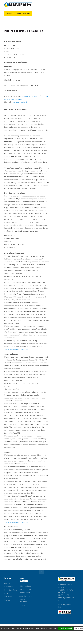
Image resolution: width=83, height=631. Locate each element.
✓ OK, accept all (65, 628)
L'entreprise (8, 587)
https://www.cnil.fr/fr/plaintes (16, 349)
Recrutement (9, 593)
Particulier (23, 605)
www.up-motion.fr (20, 102)
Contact (7, 600)
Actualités (8, 597)
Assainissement (25, 596)
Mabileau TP (9, 13)
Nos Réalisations (10, 590)
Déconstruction (25, 589)
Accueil (7, 583)
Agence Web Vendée (31, 96)
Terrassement (24, 593)
